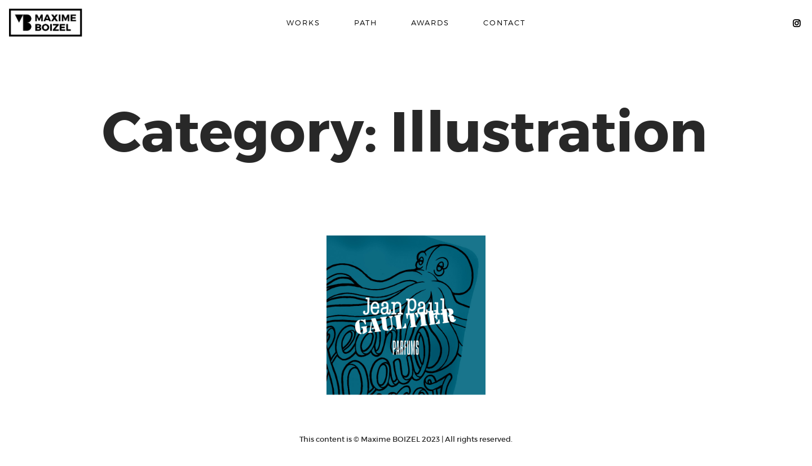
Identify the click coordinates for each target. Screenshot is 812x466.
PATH (365, 22)
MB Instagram (796, 23)
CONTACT (504, 22)
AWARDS (430, 22)
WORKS (303, 22)
